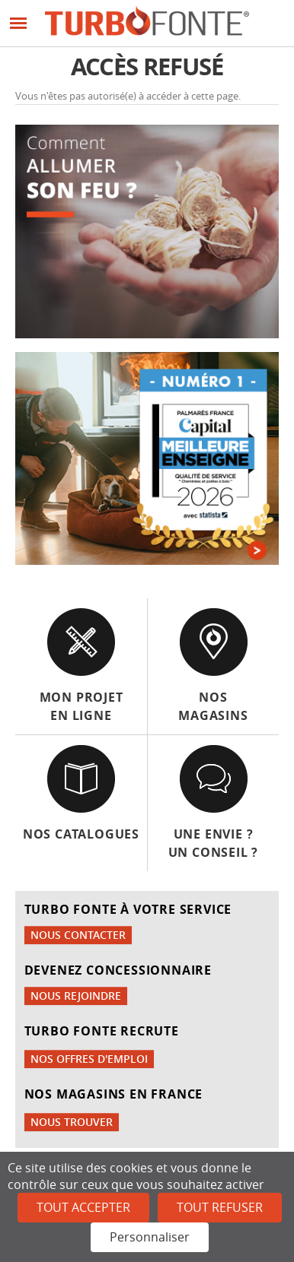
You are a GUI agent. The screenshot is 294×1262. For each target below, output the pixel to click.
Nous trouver (71, 1122)
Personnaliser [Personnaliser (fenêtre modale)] (150, 1237)
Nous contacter (78, 934)
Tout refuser (220, 1207)
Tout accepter (83, 1207)
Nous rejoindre (75, 995)
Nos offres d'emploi (89, 1058)
